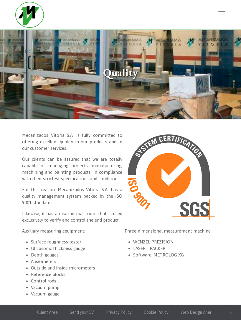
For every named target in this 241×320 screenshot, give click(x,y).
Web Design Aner (196, 312)
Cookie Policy (156, 312)
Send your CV (82, 312)
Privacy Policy (119, 312)
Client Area (47, 312)
